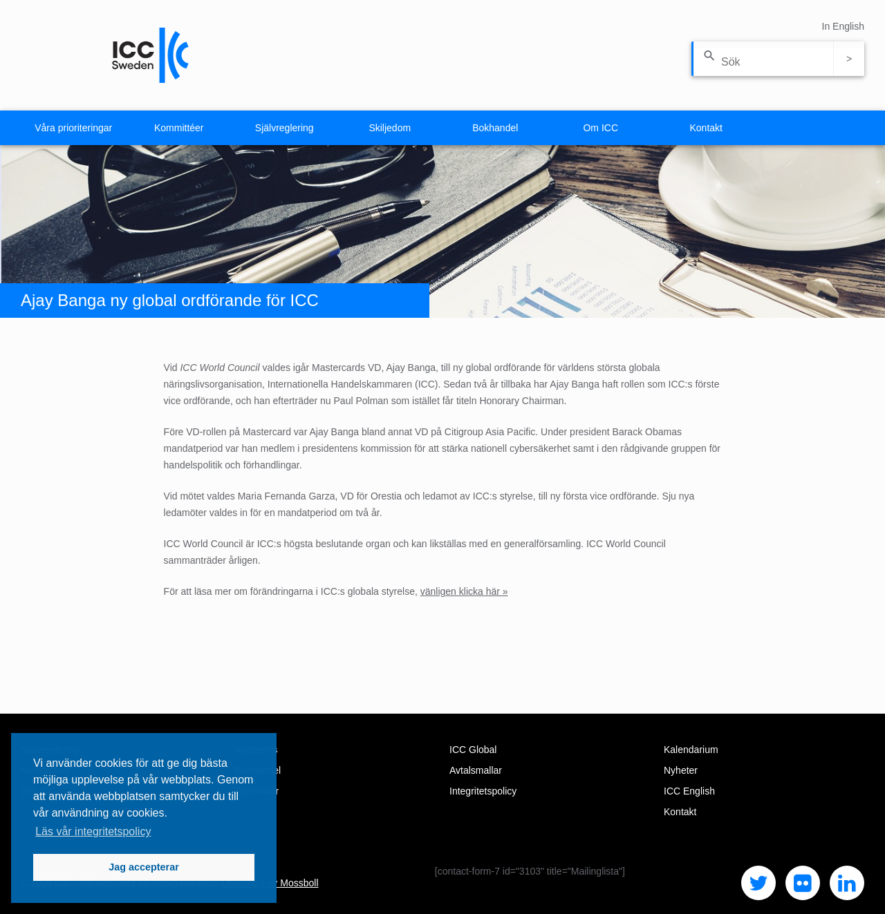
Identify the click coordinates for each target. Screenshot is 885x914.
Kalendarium (691, 749)
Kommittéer (179, 127)
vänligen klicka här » (464, 591)
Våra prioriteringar (73, 127)
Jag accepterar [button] (144, 867)
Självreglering (284, 127)
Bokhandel (495, 127)
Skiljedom (390, 127)
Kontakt (706, 127)
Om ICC (600, 127)
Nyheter (681, 770)
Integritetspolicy (482, 791)
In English (843, 26)
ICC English (689, 791)
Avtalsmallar (475, 770)
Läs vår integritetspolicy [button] (93, 831)
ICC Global (472, 749)
